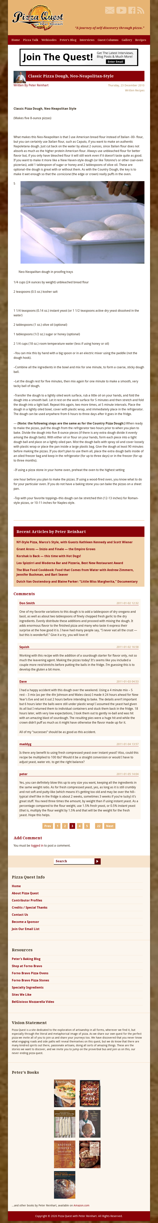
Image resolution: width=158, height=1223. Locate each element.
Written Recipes (134, 90)
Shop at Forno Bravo (27, 966)
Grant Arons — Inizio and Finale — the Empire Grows (55, 549)
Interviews (87, 40)
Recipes (140, 40)
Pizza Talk (30, 40)
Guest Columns (108, 40)
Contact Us (20, 914)
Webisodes (49, 40)
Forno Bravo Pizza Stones (30, 980)
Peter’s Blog (68, 40)
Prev (47, 826)
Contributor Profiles (27, 900)
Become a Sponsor (25, 922)
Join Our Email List (26, 929)
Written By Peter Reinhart (31, 85)
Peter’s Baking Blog (26, 959)
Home (15, 40)
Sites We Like (21, 994)
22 (98, 826)
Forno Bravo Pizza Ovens (30, 973)
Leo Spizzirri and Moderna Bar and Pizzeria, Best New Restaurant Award (69, 563)
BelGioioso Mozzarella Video (33, 1002)
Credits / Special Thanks (29, 907)
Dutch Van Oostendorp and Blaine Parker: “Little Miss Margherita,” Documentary (77, 581)
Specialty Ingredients (28, 987)
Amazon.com (81, 1205)
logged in (37, 845)
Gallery (127, 40)
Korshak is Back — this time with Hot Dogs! (48, 556)
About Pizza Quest (25, 893)
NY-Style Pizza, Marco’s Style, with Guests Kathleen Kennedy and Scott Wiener (74, 542)
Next (109, 826)
